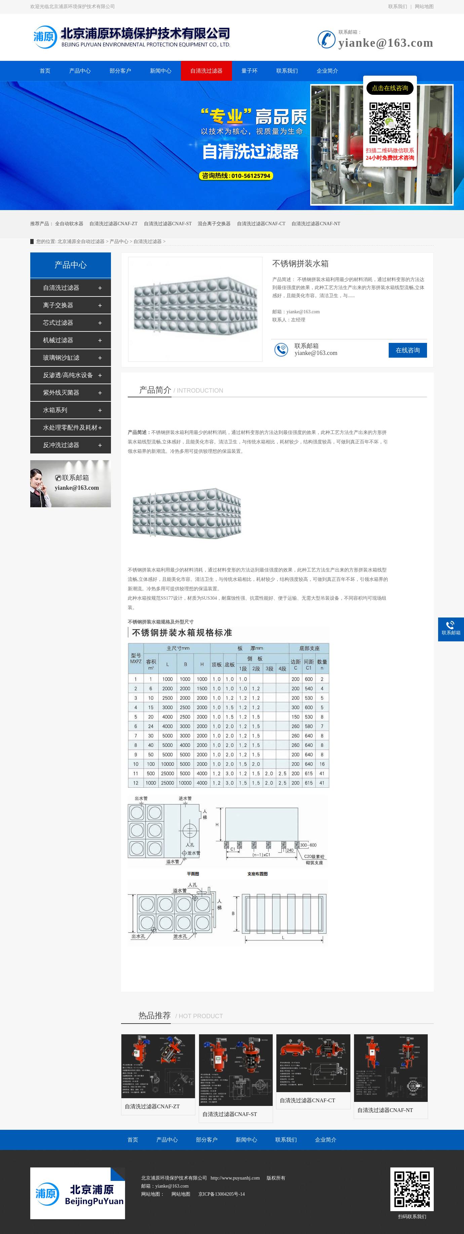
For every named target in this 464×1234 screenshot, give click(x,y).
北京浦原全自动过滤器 (81, 241)
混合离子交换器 (214, 223)
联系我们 (397, 6)
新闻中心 (246, 1140)
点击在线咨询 (390, 88)
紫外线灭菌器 (61, 392)
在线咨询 (408, 350)
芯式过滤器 (58, 322)
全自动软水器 (69, 223)
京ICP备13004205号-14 (221, 1194)
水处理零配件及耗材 (70, 427)
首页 (132, 1140)
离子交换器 (58, 305)
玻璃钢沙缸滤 (61, 357)
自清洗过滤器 (147, 241)
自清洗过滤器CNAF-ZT (113, 223)
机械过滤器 (58, 340)
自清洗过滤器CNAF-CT (261, 223)
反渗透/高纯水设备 (68, 375)
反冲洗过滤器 (61, 445)
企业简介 (326, 1140)
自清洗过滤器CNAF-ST (168, 223)
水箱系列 (55, 410)
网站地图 (424, 6)
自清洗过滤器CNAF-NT (316, 223)
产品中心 (119, 241)
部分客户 (207, 1140)
